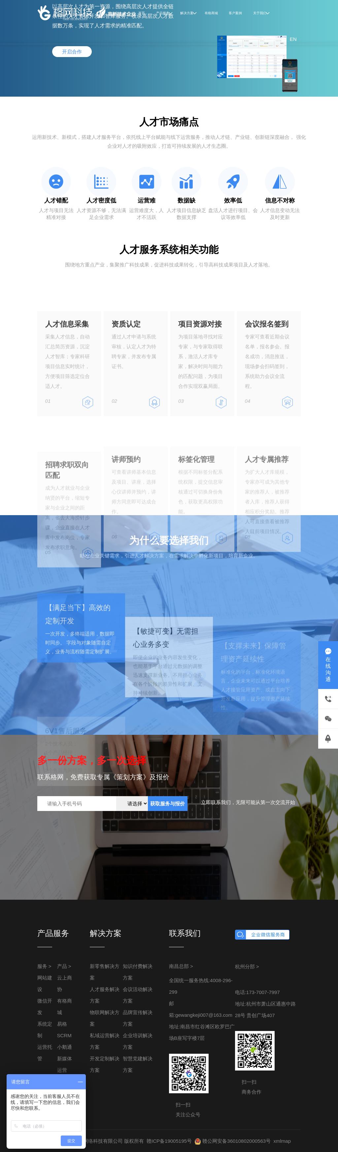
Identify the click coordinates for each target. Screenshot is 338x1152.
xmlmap (282, 1141)
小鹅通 (64, 1047)
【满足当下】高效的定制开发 (78, 647)
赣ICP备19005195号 (169, 1141)
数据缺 (186, 200)
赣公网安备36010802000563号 (232, 1141)
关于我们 (259, 13)
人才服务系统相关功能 (169, 249)
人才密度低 (101, 200)
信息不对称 (280, 200)
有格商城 (211, 13)
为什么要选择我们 (169, 540)
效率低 (233, 200)
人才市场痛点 (169, 121)
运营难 (146, 200)
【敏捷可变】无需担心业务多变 (165, 676)
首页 (141, 13)
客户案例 (235, 13)
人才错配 (56, 200)
